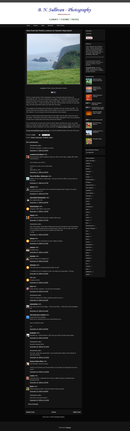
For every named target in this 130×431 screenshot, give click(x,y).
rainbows (88, 258)
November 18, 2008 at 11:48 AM (39, 372)
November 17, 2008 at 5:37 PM (39, 183)
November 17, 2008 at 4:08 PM (39, 172)
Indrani (32, 215)
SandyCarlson (34, 206)
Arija (31, 286)
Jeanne (32, 187)
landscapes (39, 137)
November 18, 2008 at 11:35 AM (39, 357)
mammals (88, 250)
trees (87, 269)
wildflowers (89, 271)
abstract (88, 198)
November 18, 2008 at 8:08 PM (39, 391)
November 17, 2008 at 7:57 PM (39, 220)
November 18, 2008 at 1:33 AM (39, 252)
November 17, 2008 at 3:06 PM (39, 150)
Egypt (87, 174)
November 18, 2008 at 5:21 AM (39, 291)
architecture (89, 206)
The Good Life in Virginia (38, 315)
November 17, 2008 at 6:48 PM (39, 202)
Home (28, 25)
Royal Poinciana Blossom (97, 123)
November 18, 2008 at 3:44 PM (39, 382)
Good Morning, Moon (97, 119)
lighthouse (88, 247)
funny (87, 233)
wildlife (87, 274)
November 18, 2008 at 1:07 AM (39, 243)
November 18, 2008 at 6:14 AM (39, 311)
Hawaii (33, 137)
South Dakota (89, 193)
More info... (96, 54)
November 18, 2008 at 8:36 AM (39, 338)
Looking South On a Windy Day (98, 131)
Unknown (33, 265)
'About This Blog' (90, 160)
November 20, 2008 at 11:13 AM (39, 400)
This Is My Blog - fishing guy (39, 176)
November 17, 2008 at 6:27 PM (39, 193)
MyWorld (45, 137)
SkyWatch (88, 190)
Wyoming (88, 196)
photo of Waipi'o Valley (64, 127)
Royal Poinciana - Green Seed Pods (97, 80)
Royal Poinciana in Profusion (97, 96)
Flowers (35, 25)
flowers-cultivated (90, 228)
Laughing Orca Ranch (37, 154)
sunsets (88, 266)
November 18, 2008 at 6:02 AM (39, 300)
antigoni (32, 247)
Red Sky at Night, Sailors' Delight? (97, 112)
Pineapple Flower (97, 139)
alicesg (32, 238)
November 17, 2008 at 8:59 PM (39, 234)
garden (88, 236)
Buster (87, 168)
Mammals (50, 25)
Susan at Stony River (36, 361)
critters (87, 217)
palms (87, 252)
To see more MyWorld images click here (38, 130)
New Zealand (89, 187)
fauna (87, 220)
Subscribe (88, 33)
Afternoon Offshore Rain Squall (97, 103)
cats (87, 215)
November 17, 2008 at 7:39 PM (39, 211)
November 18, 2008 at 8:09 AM (39, 329)
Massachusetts (90, 179)
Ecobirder (33, 333)
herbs (87, 239)
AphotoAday (34, 304)
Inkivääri (32, 256)
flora (87, 223)
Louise (32, 375)
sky (87, 263)
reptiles (88, 261)
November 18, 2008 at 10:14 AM (39, 346)
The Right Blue (90, 152)
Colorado (88, 171)
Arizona (88, 166)
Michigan (88, 182)
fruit (87, 231)
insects (88, 242)
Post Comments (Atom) (57, 417)
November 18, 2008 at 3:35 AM (39, 261)
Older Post (77, 412)
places (51, 137)
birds (87, 209)
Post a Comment (33, 404)
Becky (32, 386)
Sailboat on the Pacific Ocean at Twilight (97, 89)
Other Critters (60, 25)
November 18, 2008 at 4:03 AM (39, 273)
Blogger (68, 427)
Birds (42, 25)
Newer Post (30, 412)
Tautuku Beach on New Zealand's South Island (98, 108)
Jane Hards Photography (38, 197)
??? (31, 277)
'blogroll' (88, 163)
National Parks (89, 185)
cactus (87, 212)
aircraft (87, 204)
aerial (87, 201)
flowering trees (89, 225)
